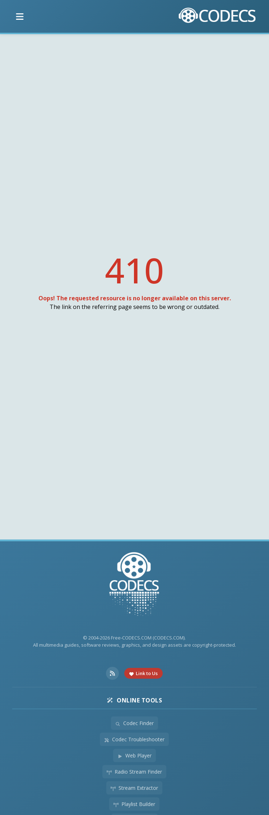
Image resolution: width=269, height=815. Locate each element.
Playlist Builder (134, 804)
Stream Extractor (134, 787)
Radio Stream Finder (134, 771)
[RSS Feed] (112, 673)
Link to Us (143, 673)
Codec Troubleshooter (134, 739)
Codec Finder (134, 723)
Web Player (134, 755)
